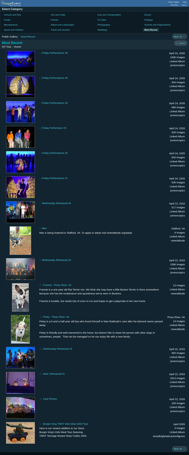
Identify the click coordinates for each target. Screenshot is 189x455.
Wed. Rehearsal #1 (54, 373)
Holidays (148, 20)
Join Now (174, 5)
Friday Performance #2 (55, 152)
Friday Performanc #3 (54, 127)
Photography (104, 25)
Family (7, 20)
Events (147, 15)
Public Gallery (174, 2)
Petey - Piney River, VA (56, 316)
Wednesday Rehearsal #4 (56, 203)
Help (185, 2)
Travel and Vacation (60, 30)
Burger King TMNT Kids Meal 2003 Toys (65, 423)
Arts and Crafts (58, 15)
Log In (184, 5)
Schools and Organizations (157, 25)
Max (44, 228)
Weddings (102, 30)
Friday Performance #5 (55, 77)
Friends (54, 20)
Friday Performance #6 (55, 52)
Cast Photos (50, 398)
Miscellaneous (11, 25)
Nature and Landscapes (62, 25)
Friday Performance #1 (55, 178)
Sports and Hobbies (13, 30)
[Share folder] (180, 43)
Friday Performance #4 (55, 102)
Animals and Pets (12, 15)
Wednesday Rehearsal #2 (57, 348)
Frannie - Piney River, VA (57, 285)
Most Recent (28, 36)
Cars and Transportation (109, 15)
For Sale (102, 20)
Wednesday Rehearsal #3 (56, 260)
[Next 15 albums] (179, 36)
